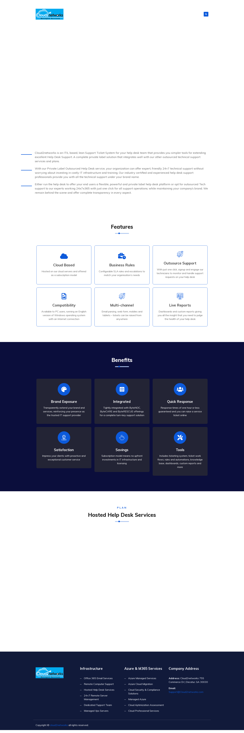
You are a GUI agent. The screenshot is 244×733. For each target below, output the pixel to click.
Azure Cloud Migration (140, 686)
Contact (196, 14)
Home (89, 14)
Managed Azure (137, 702)
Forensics (132, 14)
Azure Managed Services (142, 681)
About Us (100, 14)
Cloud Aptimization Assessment (146, 707)
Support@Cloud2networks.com (186, 694)
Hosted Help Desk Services (99, 692)
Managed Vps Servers (96, 713)
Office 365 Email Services (98, 681)
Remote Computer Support (99, 686)
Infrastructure (115, 14)
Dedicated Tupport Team (98, 707)
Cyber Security (150, 14)
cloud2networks (59, 728)
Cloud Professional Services (143, 713)
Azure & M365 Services (174, 14)
